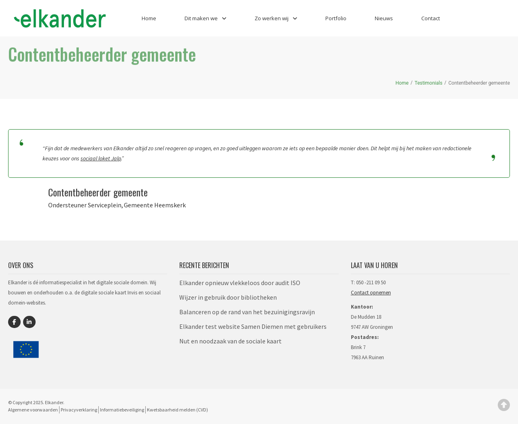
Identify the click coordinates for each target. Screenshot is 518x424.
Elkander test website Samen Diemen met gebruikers (253, 326)
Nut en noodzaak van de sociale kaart (230, 341)
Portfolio (335, 18)
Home (149, 18)
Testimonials (429, 83)
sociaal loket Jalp (101, 158)
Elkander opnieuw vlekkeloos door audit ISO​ (239, 283)
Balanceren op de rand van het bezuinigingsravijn (247, 312)
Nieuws (384, 18)
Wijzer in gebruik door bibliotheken (228, 297)
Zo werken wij (276, 18)
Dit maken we (205, 18)
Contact (430, 18)
